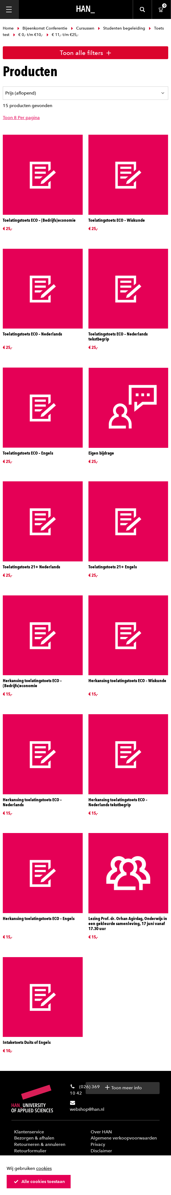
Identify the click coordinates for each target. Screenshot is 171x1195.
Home (9, 28)
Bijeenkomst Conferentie (42, 28)
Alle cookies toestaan (39, 1181)
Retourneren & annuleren (39, 1144)
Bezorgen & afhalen (34, 1138)
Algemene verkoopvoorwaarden (124, 1138)
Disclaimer (101, 1150)
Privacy (98, 1144)
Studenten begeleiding (121, 28)
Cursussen (82, 28)
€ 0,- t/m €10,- (28, 34)
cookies (44, 1168)
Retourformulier (30, 1150)
